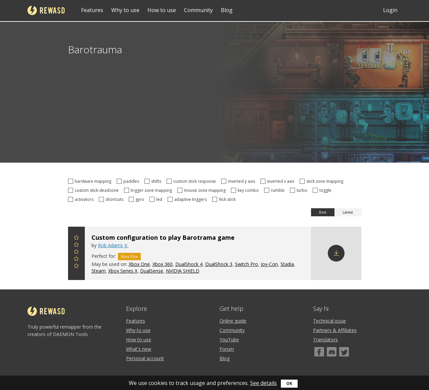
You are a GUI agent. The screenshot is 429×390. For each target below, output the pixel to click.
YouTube (229, 339)
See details (263, 383)
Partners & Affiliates (335, 330)
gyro (137, 199)
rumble (275, 190)
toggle (323, 190)
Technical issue (329, 321)
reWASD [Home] (46, 10)
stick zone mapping (322, 181)
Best (322, 212)
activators (82, 199)
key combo (246, 190)
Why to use (125, 10)
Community (198, 10)
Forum (227, 349)
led (156, 199)
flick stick (225, 199)
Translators (325, 339)
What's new (138, 349)
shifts (153, 181)
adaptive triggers (188, 199)
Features (92, 10)
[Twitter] (344, 351)
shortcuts (112, 199)
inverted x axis (278, 181)
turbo (299, 190)
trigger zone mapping (149, 190)
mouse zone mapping (202, 190)
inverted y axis (239, 181)
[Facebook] (319, 351)
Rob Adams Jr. (113, 245)
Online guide (233, 321)
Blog (227, 10)
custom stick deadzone (94, 190)
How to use (161, 10)
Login (390, 10)
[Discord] (331, 351)
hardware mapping (90, 181)
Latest (348, 212)
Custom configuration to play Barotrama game (163, 237)
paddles (129, 181)
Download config (336, 253)
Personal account (145, 358)
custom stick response (192, 181)
